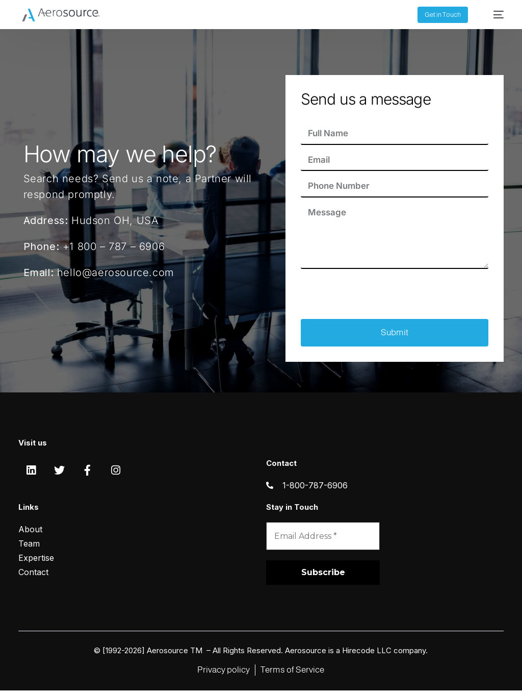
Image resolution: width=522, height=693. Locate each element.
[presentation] (378, 295)
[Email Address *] (323, 538)
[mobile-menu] (493, 15)
